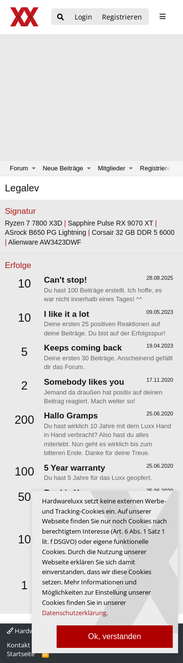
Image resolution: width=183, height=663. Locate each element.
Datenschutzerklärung (74, 612)
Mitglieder (111, 168)
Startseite (21, 653)
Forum (19, 168)
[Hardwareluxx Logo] (25, 16)
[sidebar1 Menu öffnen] (162, 16)
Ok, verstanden (115, 636)
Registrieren (157, 168)
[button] (34, 168)
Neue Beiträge (62, 168)
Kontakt (18, 645)
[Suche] (60, 17)
